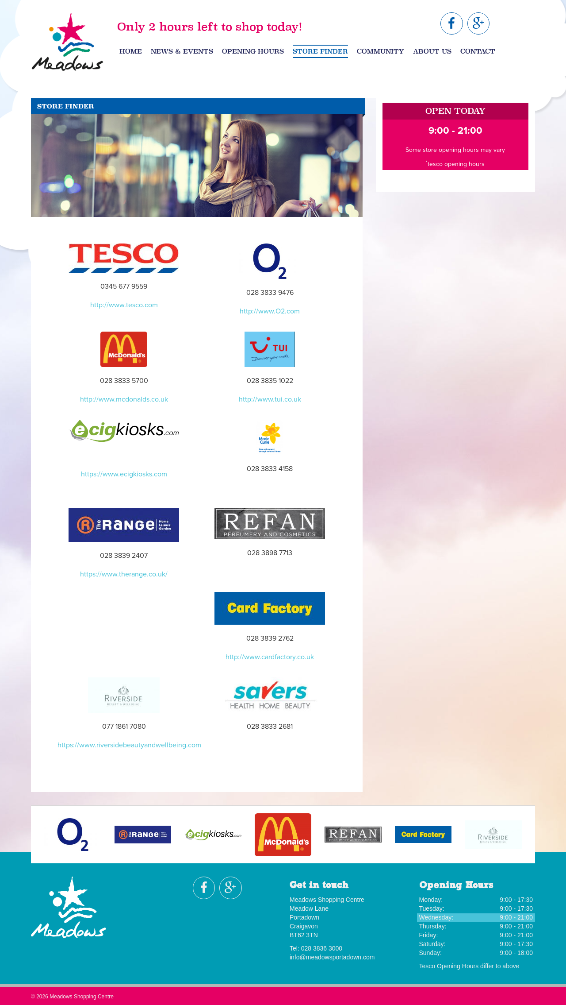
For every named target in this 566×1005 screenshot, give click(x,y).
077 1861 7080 (124, 726)
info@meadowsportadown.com (332, 957)
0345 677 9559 (123, 286)
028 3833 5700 (124, 380)
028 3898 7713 (269, 553)
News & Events (182, 51)
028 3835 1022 (270, 380)
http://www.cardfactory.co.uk (270, 657)
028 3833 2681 (270, 726)
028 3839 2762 (270, 638)
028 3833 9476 (270, 292)
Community (380, 51)
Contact (477, 51)
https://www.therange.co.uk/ (124, 574)
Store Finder (320, 51)
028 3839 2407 (124, 555)
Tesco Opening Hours (449, 966)
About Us (432, 51)
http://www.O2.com (270, 311)
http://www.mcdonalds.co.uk (124, 399)
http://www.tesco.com (124, 305)
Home (130, 51)
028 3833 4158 (270, 468)
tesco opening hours (456, 164)
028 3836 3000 (321, 948)
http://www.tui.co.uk (270, 399)
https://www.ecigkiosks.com (124, 474)
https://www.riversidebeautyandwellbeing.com (129, 745)
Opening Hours (253, 51)
